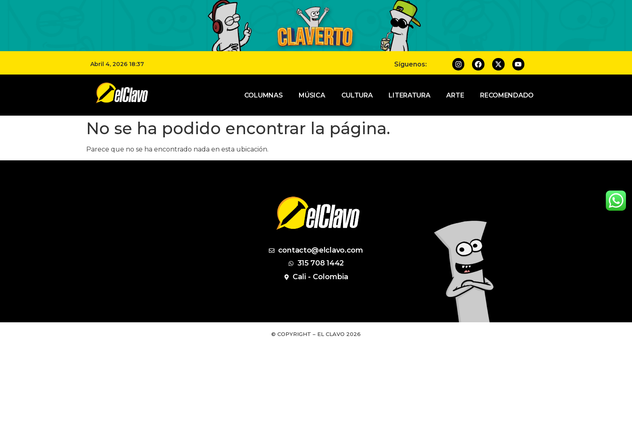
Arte (455, 95)
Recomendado (507, 95)
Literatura (409, 95)
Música (312, 95)
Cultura (357, 95)
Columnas (263, 95)
